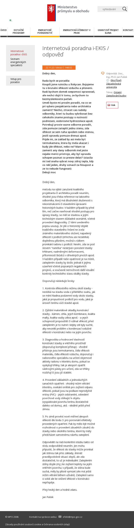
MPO (10, 516)
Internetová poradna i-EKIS (18, 52)
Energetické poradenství (45, 31)
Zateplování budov (116, 95)
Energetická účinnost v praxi (76, 31)
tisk (113, 105)
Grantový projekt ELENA (108, 31)
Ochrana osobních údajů (57, 524)
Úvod (4, 30)
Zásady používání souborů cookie (23, 524)
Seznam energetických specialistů (18, 62)
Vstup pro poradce (15, 80)
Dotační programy (18, 31)
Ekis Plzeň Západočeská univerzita (113, 84)
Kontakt (128, 30)
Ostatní (117, 92)
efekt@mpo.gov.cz (72, 516)
